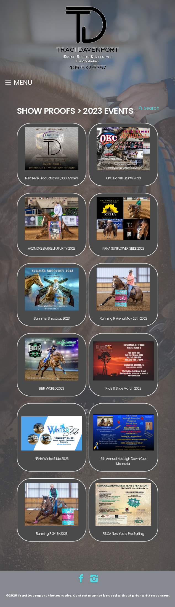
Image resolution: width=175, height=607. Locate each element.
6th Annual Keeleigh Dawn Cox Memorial (123, 461)
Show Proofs (46, 111)
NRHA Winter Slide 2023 (52, 458)
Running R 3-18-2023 (52, 533)
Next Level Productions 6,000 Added (51, 178)
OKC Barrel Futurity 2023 (123, 178)
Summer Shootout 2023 (52, 318)
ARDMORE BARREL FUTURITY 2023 (51, 248)
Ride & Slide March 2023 (123, 388)
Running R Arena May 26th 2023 (123, 318)
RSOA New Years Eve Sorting (123, 533)
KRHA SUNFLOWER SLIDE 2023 (123, 248)
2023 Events (108, 111)
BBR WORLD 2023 (51, 388)
